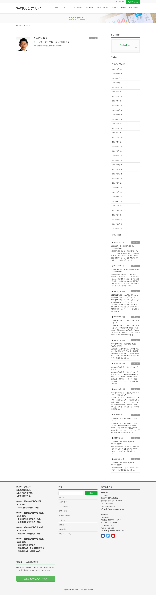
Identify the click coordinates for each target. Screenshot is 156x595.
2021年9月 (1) (117, 124)
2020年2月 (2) (117, 210)
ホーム (61, 497)
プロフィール (63, 506)
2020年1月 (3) (117, 215)
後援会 (61, 525)
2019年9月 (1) (117, 228)
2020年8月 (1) (117, 183)
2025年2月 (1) (117, 105)
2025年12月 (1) (117, 74)
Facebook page (126, 45)
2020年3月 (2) (117, 206)
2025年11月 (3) (117, 78)
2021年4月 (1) (117, 146)
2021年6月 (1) (117, 137)
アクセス (62, 520)
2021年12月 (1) (117, 115)
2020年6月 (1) (117, 192)
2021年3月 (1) (117, 151)
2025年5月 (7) (117, 96)
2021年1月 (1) (117, 160)
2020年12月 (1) (117, 165)
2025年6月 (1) (117, 92)
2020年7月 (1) (117, 187)
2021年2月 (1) (117, 155)
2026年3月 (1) (117, 69)
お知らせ (93, 38)
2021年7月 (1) (117, 133)
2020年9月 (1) (117, 178)
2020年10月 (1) (117, 174)
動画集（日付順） (65, 515)
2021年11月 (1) (117, 119)
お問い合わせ (132, 2)
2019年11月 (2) (117, 224)
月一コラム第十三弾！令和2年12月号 (52, 42)
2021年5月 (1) (117, 142)
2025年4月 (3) (117, 101)
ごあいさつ (63, 502)
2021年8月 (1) (117, 128)
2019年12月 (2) (117, 219)
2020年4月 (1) (117, 201)
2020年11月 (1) (117, 169)
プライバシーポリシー (66, 534)
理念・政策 (63, 511)
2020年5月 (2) (117, 197)
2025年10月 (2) (117, 83)
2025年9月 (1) (117, 87)
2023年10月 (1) (117, 110)
